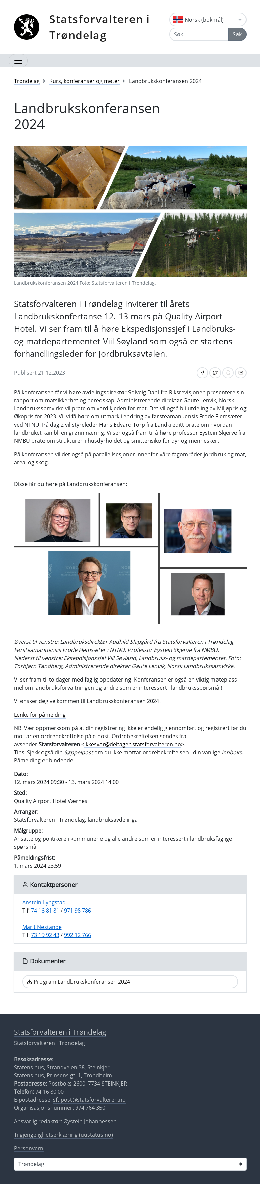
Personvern (29, 1148)
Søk (237, 34)
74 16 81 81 (45, 910)
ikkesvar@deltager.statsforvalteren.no (132, 744)
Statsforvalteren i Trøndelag (99, 26)
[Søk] (198, 34)
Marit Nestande (42, 927)
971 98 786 (77, 910)
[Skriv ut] (228, 372)
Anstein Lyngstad (44, 902)
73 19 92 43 (45, 935)
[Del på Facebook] (202, 372)
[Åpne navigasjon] (18, 60)
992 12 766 (77, 935)
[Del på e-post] (241, 372)
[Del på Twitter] (215, 372)
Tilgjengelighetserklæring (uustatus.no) (63, 1134)
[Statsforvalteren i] (130, 1164)
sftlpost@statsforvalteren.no (89, 1099)
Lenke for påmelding (40, 714)
